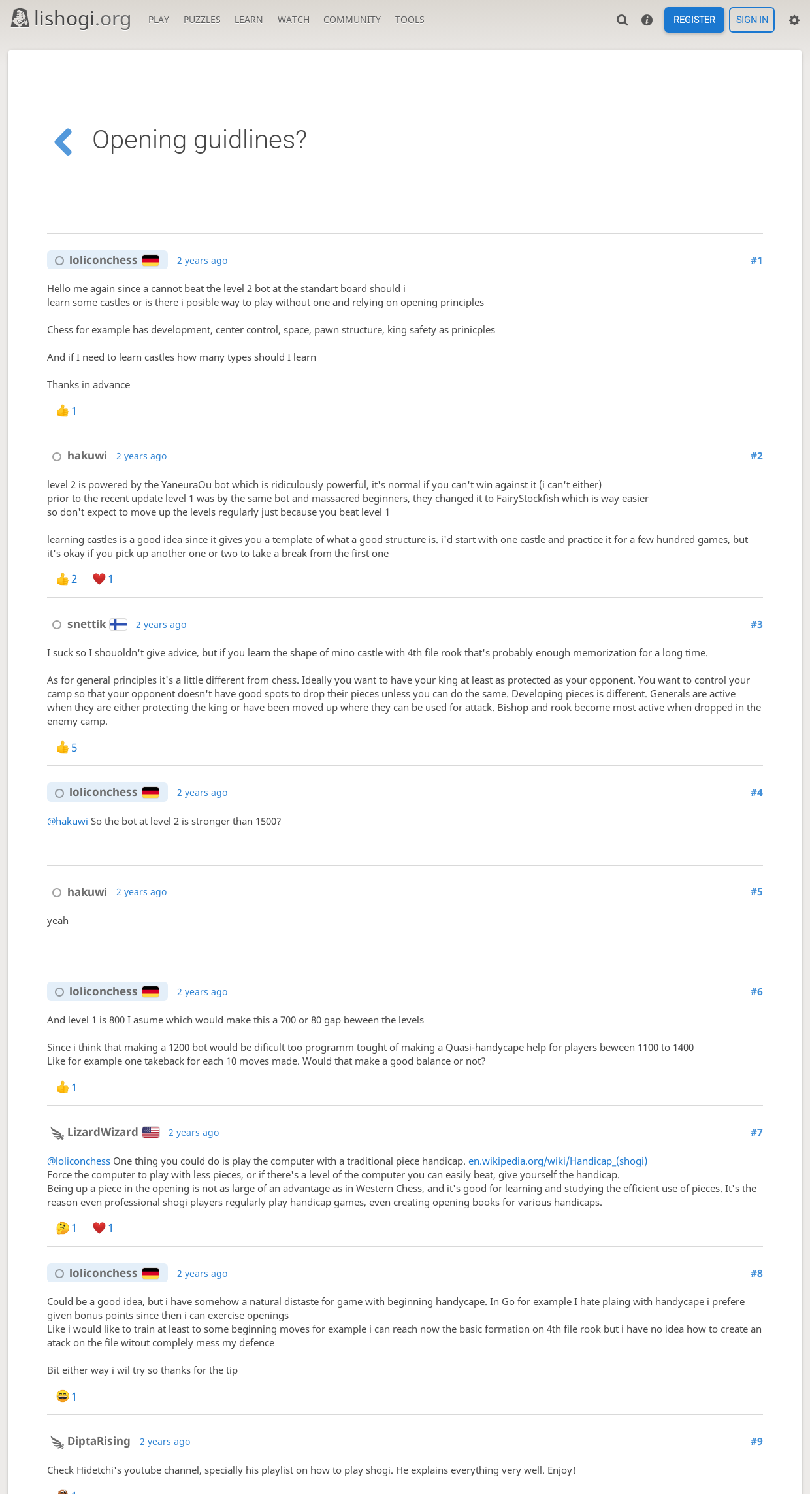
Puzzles (202, 19)
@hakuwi (67, 821)
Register (694, 20)
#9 (757, 1441)
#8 (757, 1273)
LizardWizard (103, 1131)
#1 (757, 260)
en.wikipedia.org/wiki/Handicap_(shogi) (557, 1161)
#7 (757, 1132)
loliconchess (104, 260)
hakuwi (76, 455)
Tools (410, 19)
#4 (757, 792)
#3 (757, 624)
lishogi (70, 18)
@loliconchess (78, 1161)
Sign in (752, 20)
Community (352, 19)
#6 (757, 992)
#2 (757, 456)
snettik (86, 623)
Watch (294, 19)
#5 (757, 892)
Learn (249, 19)
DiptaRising (88, 1440)
